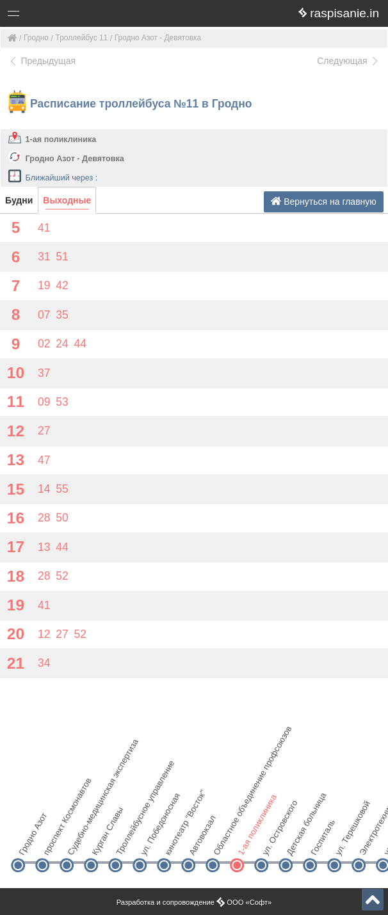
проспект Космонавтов (53, 843)
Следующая (348, 61)
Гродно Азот (28, 843)
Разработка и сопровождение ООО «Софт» (194, 902)
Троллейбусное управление (126, 843)
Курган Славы (101, 843)
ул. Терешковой (345, 843)
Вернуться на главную (323, 201)
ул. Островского (272, 843)
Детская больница (296, 843)
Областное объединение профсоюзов (223, 843)
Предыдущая (42, 61)
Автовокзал (199, 843)
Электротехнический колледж (369, 843)
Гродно (36, 37)
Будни (19, 200)
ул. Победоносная (150, 843)
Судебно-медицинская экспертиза (77, 843)
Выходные (67, 200)
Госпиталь (320, 843)
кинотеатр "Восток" (174, 843)
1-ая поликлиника (61, 139)
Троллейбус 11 (82, 37)
